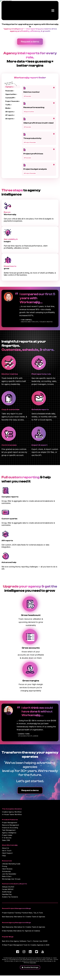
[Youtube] (42, 952)
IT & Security (6, 838)
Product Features (10, 820)
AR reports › (10, 112)
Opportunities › (11, 95)
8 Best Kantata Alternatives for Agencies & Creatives (21, 931)
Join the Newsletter (9, 874)
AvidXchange (6, 892)
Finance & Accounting (10, 828)
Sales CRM (6, 841)
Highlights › (9, 87)
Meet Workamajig (9, 845)
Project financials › (12, 102)
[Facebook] (17, 952)
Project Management (9, 823)
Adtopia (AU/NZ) (8, 887)
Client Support (7, 854)
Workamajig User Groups (11, 879)
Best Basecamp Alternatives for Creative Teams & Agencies (23, 917)
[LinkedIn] (30, 952)
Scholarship (6, 872)
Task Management (8, 831)
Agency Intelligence (9, 833)
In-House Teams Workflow (12, 815)
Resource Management (10, 826)
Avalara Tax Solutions (10, 897)
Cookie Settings (30, 968)
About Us (5, 849)
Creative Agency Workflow (11, 812)
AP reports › (10, 116)
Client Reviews (7, 869)
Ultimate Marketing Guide (11, 864)
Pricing (4, 867)
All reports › (9, 119)
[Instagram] (24, 952)
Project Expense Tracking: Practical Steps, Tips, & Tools (22, 913)
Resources (7, 861)
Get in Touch (6, 851)
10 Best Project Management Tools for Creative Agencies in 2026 (25, 945)
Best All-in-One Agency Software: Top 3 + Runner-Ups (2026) (24, 942)
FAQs (4, 856)
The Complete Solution (12, 809)
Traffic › (8, 105)
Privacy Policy (33, 963)
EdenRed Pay (7, 895)
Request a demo (30, 41)
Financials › (9, 91)
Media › (8, 109)
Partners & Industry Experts (14, 884)
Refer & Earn (6, 877)
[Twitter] (36, 952)
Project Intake (7, 836)
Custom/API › (10, 98)
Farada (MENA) (7, 890)
